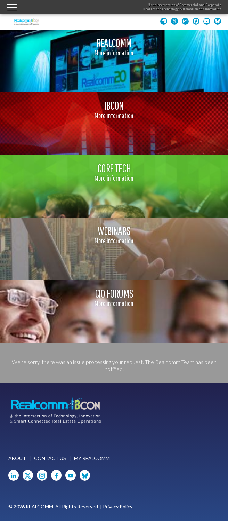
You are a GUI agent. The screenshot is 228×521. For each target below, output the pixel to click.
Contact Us (50, 458)
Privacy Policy (117, 507)
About (17, 458)
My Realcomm (92, 458)
